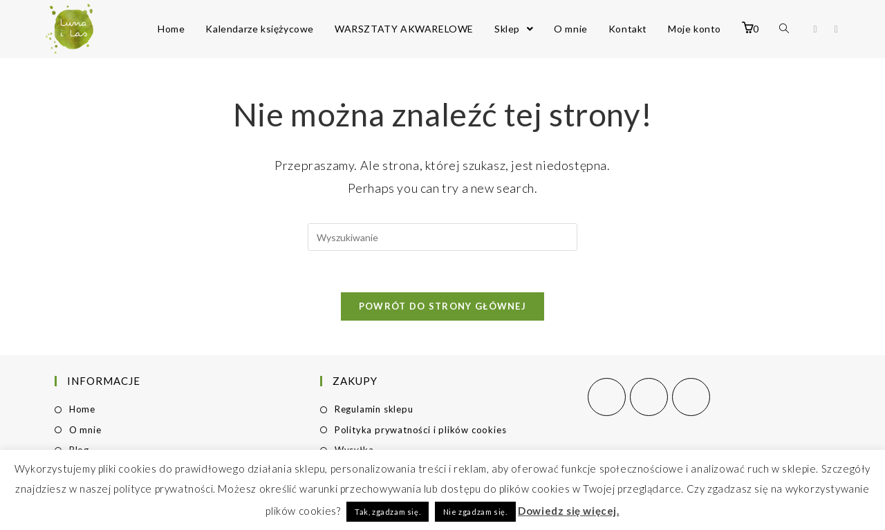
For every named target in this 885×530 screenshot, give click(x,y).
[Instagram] (649, 397)
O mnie (85, 429)
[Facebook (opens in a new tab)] (815, 29)
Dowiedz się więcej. (568, 510)
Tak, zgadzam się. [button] (387, 511)
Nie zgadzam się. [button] (475, 511)
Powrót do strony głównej (442, 306)
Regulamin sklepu (374, 409)
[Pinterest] (691, 397)
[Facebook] (607, 397)
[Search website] (784, 28)
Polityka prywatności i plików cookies (421, 429)
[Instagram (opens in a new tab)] (836, 29)
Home (82, 409)
